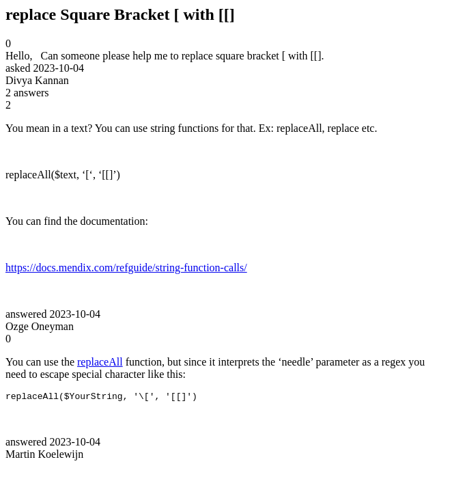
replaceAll (100, 362)
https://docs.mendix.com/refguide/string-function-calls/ (126, 267)
